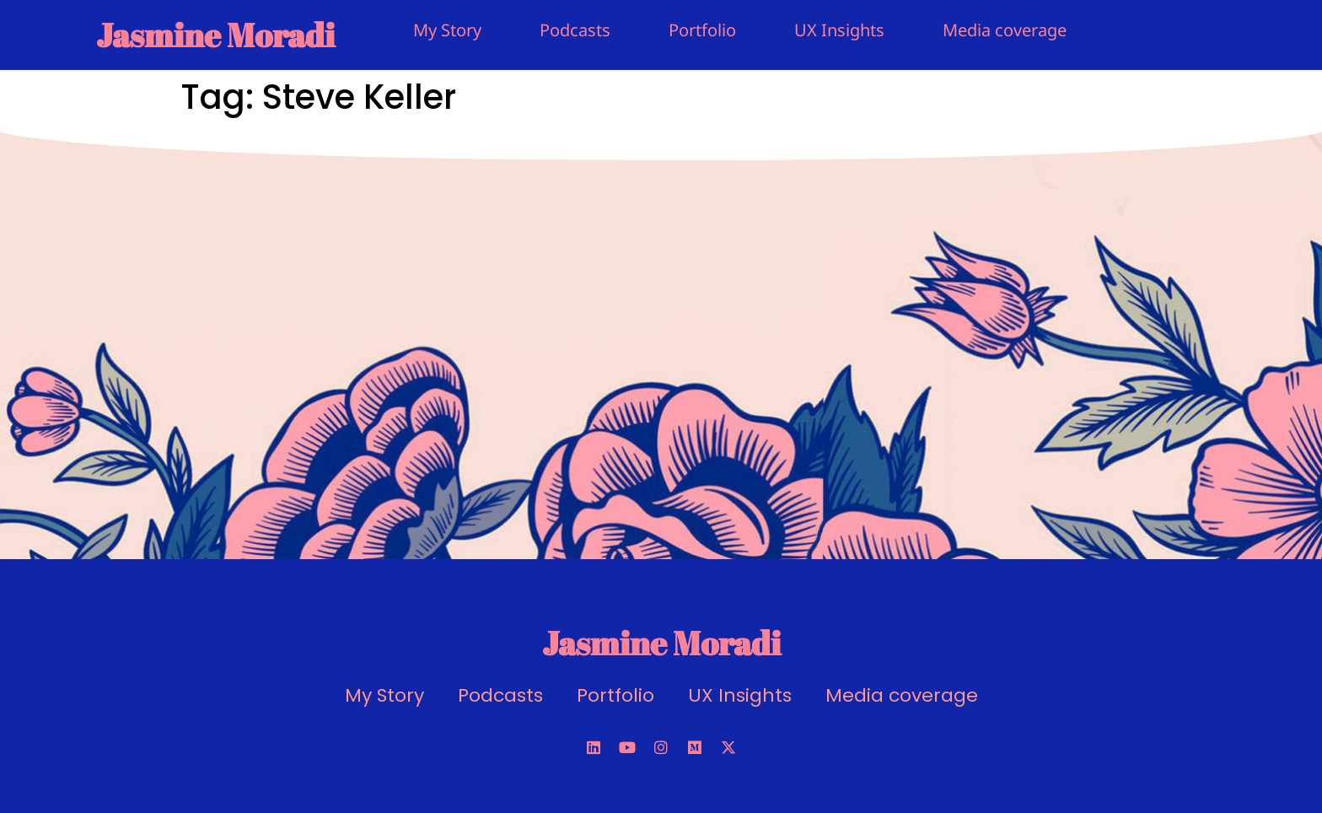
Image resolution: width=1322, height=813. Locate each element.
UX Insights (839, 30)
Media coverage (1005, 30)
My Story (447, 30)
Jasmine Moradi (215, 35)
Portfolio (702, 30)
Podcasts (575, 30)
